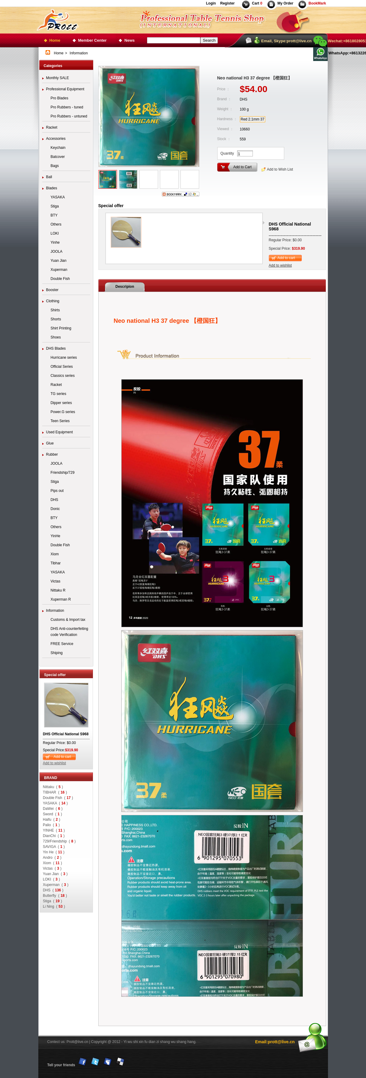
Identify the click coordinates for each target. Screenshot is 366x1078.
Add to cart (62, 757)
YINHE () (54, 830)
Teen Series (60, 421)
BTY (54, 215)
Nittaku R (58, 590)
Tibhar (56, 563)
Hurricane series (64, 357)
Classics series (63, 376)
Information (55, 610)
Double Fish (60, 279)
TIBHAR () (55, 792)
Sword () (52, 814)
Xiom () (52, 863)
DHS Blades (56, 348)
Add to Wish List (280, 169)
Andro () (52, 857)
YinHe (55, 536)
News (129, 40)
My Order (285, 3)
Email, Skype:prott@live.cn (286, 41)
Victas (55, 581)
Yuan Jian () (55, 874)
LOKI (55, 233)
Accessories (56, 138)
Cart (257, 3)
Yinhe (55, 242)
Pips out (57, 491)
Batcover (58, 157)
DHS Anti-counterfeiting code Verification (69, 632)
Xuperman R (61, 599)
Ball (49, 177)
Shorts (56, 319)
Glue (50, 443)
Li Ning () (54, 906)
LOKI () (51, 879)
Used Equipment (59, 432)
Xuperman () (55, 885)
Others (56, 224)
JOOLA (56, 251)
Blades (51, 188)
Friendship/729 (63, 472)
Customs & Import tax (68, 620)
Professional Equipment (65, 89)
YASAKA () (55, 803)
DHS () (53, 890)
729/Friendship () (59, 841)
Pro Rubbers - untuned (69, 116)
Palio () (51, 825)
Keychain (58, 148)
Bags (55, 166)
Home (54, 40)
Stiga (55, 206)
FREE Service (62, 644)
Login (211, 3)
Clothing (52, 301)
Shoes (56, 337)
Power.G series (63, 412)
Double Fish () (58, 798)
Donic (55, 509)
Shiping (57, 653)
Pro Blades (59, 98)
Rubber (52, 454)
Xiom (55, 554)
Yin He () (54, 852)
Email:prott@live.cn (274, 1041)
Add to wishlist (54, 763)
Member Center (92, 40)
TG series (58, 394)
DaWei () (52, 809)
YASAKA (58, 197)
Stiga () (52, 901)
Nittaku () (53, 787)
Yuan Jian (59, 260)
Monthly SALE (57, 78)
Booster (52, 290)
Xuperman (59, 270)
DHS (54, 500)
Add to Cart (242, 167)
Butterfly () (55, 896)
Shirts (55, 310)
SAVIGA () (54, 847)
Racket (51, 127)
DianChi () (54, 836)
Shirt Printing (61, 328)
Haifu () (51, 819)
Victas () (52, 868)
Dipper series (61, 403)
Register (226, 3)
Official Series (62, 366)
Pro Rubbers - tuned (67, 107)
